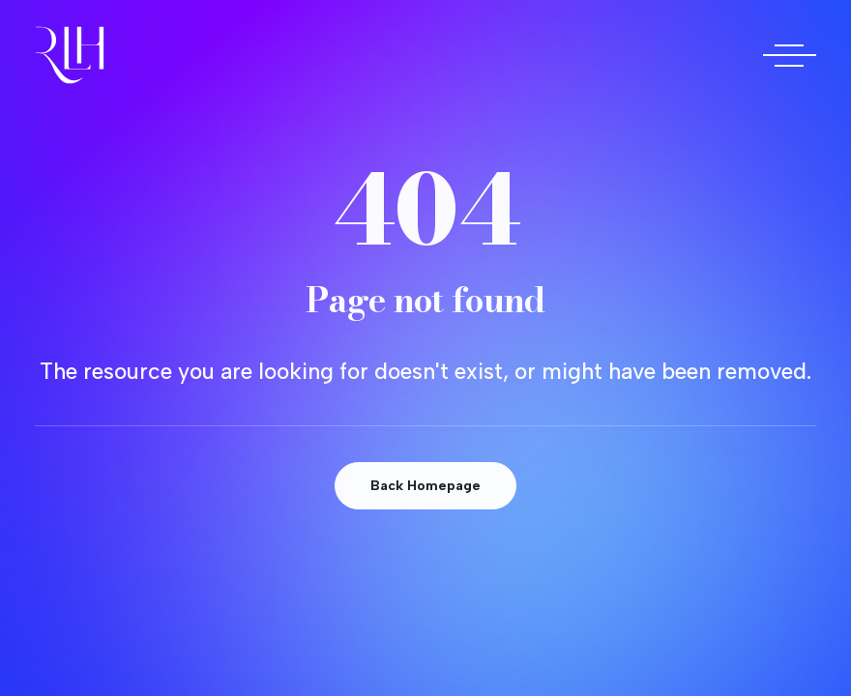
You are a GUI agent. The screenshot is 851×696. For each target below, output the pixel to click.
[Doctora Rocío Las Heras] (69, 55)
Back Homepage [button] (425, 486)
